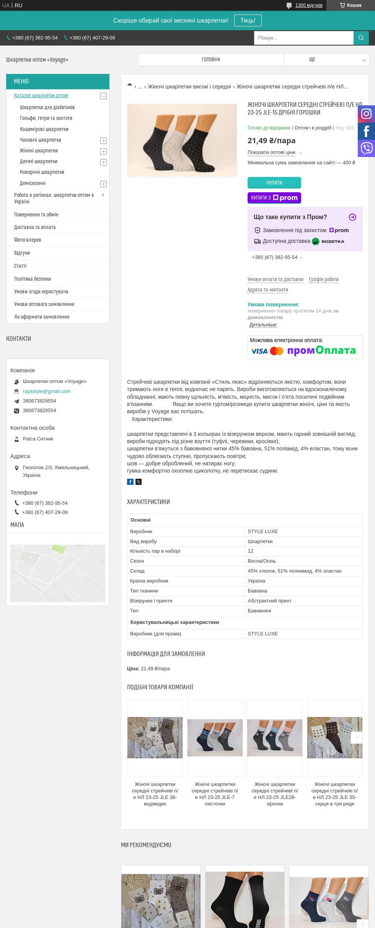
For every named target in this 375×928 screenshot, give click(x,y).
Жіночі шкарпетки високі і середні (189, 86)
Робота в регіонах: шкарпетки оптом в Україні (54, 198)
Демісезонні (33, 183)
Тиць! (248, 20)
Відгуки (22, 253)
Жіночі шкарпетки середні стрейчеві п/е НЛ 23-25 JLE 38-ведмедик (155, 794)
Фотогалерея (27, 240)
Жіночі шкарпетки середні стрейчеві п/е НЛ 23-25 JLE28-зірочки (275, 794)
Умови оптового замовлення (44, 304)
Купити (274, 183)
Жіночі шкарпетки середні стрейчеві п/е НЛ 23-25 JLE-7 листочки (215, 794)
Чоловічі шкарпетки (40, 140)
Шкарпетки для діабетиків (47, 108)
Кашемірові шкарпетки (44, 129)
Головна (211, 60)
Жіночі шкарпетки (39, 151)
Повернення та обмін (36, 215)
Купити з (274, 198)
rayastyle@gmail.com (46, 391)
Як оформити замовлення (41, 317)
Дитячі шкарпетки (38, 162)
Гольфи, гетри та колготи (46, 118)
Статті (20, 266)
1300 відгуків (309, 5)
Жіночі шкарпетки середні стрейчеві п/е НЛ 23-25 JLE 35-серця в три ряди (334, 794)
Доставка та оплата (35, 227)
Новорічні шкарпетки (42, 172)
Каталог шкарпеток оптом (41, 96)
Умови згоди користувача (41, 292)
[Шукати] (361, 38)
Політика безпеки (32, 279)
